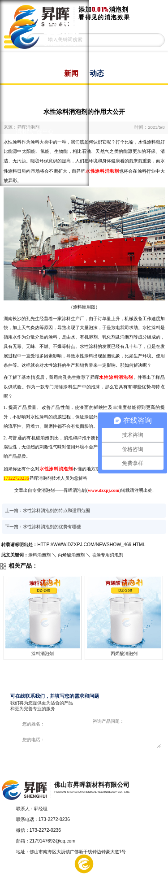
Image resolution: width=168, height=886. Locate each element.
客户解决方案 (32, 146)
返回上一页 (153, 93)
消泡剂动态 (29, 160)
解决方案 (51, 876)
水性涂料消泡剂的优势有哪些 (52, 526)
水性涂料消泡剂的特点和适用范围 (56, 510)
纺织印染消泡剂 (34, 103)
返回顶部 (157, 816)
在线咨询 (124, 757)
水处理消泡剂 (32, 117)
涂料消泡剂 (29, 74)
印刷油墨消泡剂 (34, 88)
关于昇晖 (26, 174)
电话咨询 (151, 876)
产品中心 (17, 876)
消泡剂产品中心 (34, 131)
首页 (21, 59)
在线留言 (118, 876)
